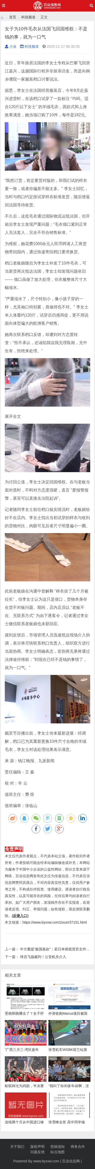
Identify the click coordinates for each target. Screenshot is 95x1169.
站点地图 (57, 1152)
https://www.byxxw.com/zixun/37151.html (55, 922)
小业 (10, 46)
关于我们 (17, 1147)
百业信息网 (71, 1161)
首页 (12, 17)
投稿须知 (57, 1147)
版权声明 (37, 1147)
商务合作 (78, 1147)
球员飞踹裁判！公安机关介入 (43, 957)
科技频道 (28, 17)
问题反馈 (37, 1152)
